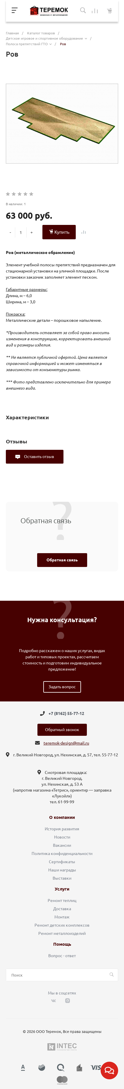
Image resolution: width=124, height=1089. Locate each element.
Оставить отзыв (38, 456)
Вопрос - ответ (62, 955)
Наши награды (62, 870)
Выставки (62, 878)
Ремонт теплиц (62, 900)
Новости (62, 837)
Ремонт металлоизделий (62, 933)
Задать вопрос (62, 686)
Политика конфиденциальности (62, 853)
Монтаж (62, 917)
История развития (62, 829)
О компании (62, 817)
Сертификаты (62, 861)
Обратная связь (62, 560)
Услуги (62, 889)
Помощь (62, 944)
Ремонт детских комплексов (62, 925)
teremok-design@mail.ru (66, 743)
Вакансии (62, 845)
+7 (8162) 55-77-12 (66, 713)
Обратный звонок (62, 729)
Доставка (62, 908)
